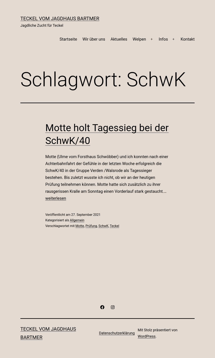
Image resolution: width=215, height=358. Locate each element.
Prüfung (91, 226)
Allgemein (77, 220)
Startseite (68, 39)
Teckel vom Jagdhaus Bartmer (59, 18)
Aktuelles (118, 39)
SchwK (103, 226)
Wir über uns (94, 39)
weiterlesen (55, 198)
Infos (163, 39)
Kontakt (188, 39)
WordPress (146, 336)
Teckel (114, 226)
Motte (79, 226)
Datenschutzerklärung (117, 333)
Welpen (139, 39)
